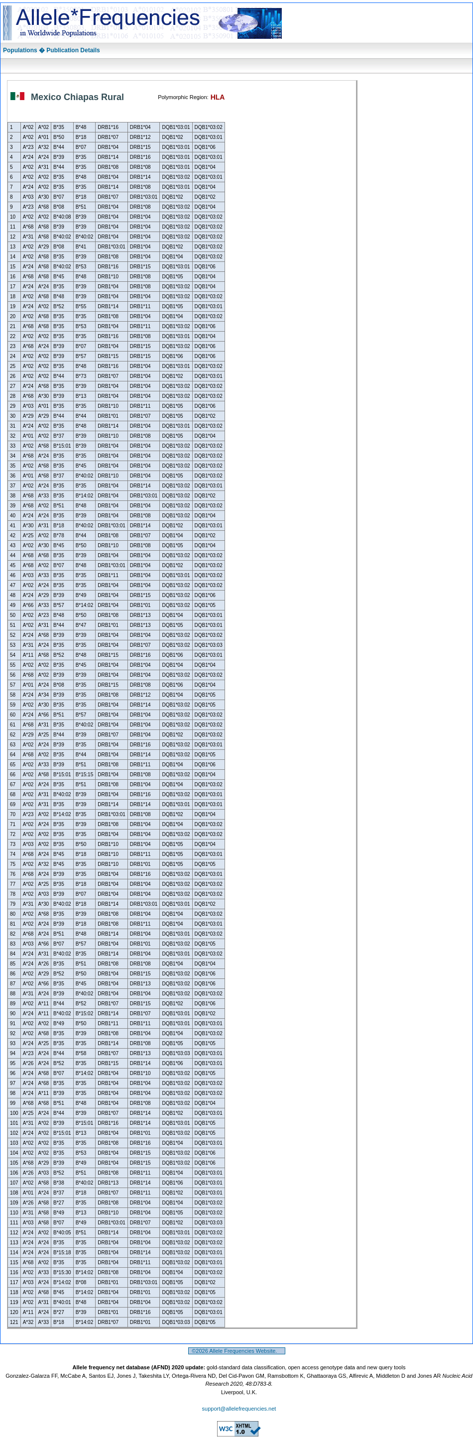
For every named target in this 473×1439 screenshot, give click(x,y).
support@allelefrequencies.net (239, 1409)
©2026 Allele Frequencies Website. (237, 1351)
